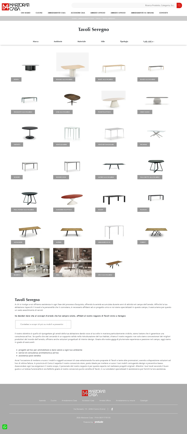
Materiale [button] (82, 41)
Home (74, 18)
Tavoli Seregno (109, 18)
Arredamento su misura (142, 13)
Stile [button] (103, 41)
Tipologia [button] (124, 41)
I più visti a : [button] (148, 41)
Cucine (39, 13)
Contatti (163, 13)
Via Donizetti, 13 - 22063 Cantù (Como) (89, 409)
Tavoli (98, 18)
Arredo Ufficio (97, 13)
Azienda (42, 400)
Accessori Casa (78, 13)
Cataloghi (144, 400)
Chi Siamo (25, 13)
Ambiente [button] (58, 41)
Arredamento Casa (56, 13)
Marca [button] (36, 41)
